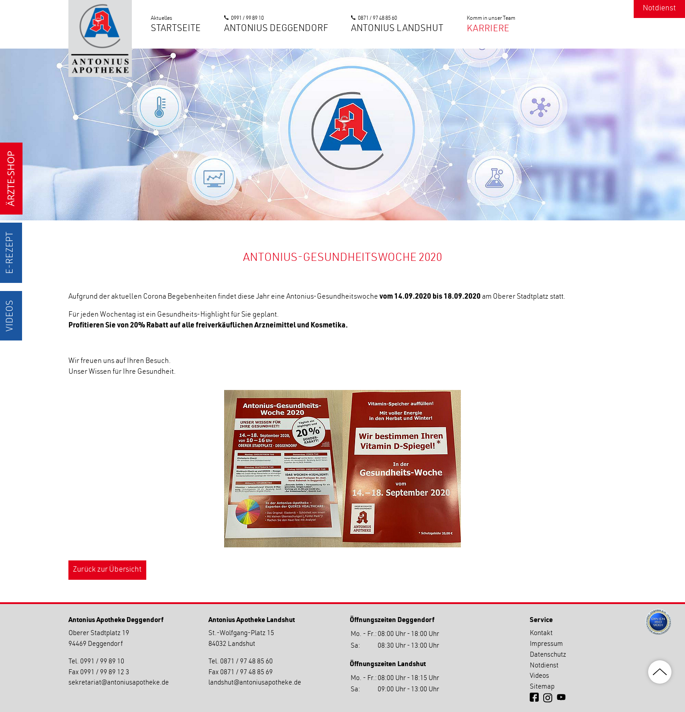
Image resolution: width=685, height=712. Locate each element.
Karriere (487, 29)
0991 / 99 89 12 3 (104, 672)
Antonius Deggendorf (276, 29)
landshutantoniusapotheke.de (254, 683)
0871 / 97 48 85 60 (377, 18)
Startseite (176, 29)
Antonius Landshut (397, 29)
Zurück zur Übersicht (107, 570)
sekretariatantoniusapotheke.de (118, 683)
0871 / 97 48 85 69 (246, 672)
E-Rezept (10, 253)
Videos (10, 315)
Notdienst (659, 9)
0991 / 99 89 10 (247, 18)
